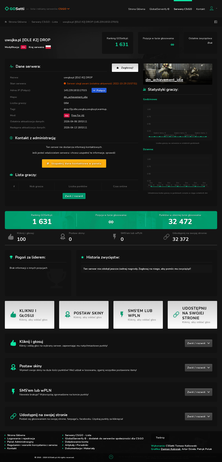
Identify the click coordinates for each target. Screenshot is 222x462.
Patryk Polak (204, 449)
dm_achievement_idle (76, 97)
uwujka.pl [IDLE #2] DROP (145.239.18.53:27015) (90, 22)
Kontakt (200, 9)
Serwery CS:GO (183, 9)
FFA (66, 115)
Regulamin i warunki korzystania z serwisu (32, 445)
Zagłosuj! (125, 67)
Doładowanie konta (76, 441)
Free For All (77, 115)
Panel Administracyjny (20, 441)
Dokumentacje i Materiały (80, 448)
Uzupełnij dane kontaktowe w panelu (74, 163)
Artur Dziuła (189, 449)
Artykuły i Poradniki (76, 445)
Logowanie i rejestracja (21, 438)
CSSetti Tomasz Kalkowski (181, 445)
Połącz (99, 90)
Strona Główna (136, 9)
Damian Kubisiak (171, 449)
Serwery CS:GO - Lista (45, 22)
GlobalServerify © (159, 9)
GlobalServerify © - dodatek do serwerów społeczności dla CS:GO (104, 438)
